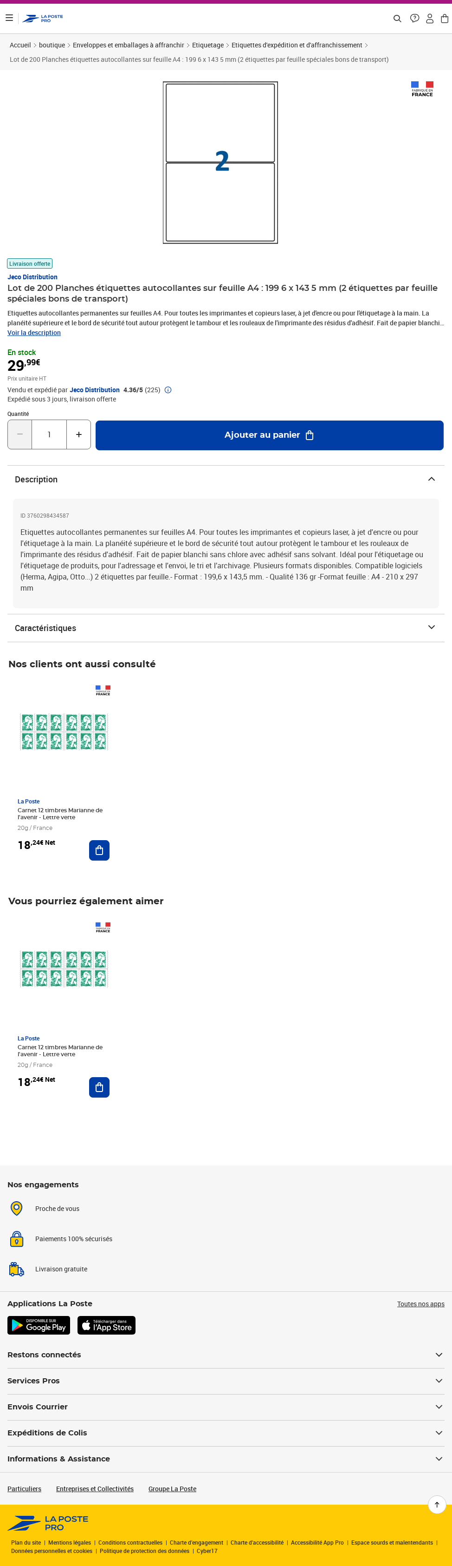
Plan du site (26, 1542)
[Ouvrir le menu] (9, 18)
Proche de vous (57, 1208)
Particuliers (24, 1488)
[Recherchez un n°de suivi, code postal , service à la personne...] (397, 18)
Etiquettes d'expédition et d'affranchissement (297, 44)
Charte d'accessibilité (257, 1542)
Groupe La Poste (172, 1488)
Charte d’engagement (196, 1542)
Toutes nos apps (421, 1303)
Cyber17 (207, 1550)
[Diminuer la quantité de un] (20, 434)
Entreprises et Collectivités (95, 1488)
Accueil (20, 44)
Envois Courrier (226, 1407)
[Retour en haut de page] (437, 1504)
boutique (52, 44)
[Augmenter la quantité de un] (78, 434)
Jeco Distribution (32, 276)
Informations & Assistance (226, 1459)
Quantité (18, 413)
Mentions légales (69, 1542)
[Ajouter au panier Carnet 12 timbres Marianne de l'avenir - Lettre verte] (99, 850)
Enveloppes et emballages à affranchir (128, 44)
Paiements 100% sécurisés (73, 1238)
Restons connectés (226, 1355)
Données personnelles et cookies (51, 1550)
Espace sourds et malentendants (392, 1542)
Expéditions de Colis (226, 1433)
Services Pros (226, 1381)
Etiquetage (208, 44)
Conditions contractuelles (130, 1542)
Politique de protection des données (144, 1550)
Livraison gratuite (61, 1268)
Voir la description (34, 332)
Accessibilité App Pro (317, 1542)
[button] (414, 18)
